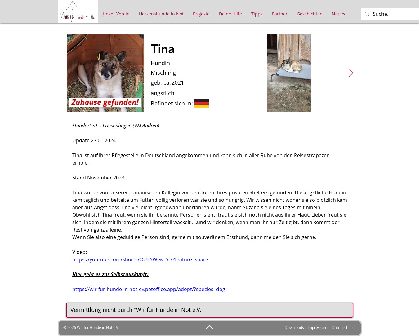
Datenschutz (343, 327)
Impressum (317, 327)
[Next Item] (351, 73)
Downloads (294, 327)
